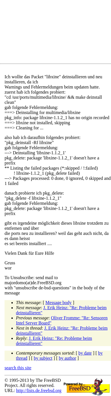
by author (67, 358)
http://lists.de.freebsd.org (38, 390)
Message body (59, 302)
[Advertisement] (58, 33)
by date (85, 353)
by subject (43, 358)
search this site (18, 367)
